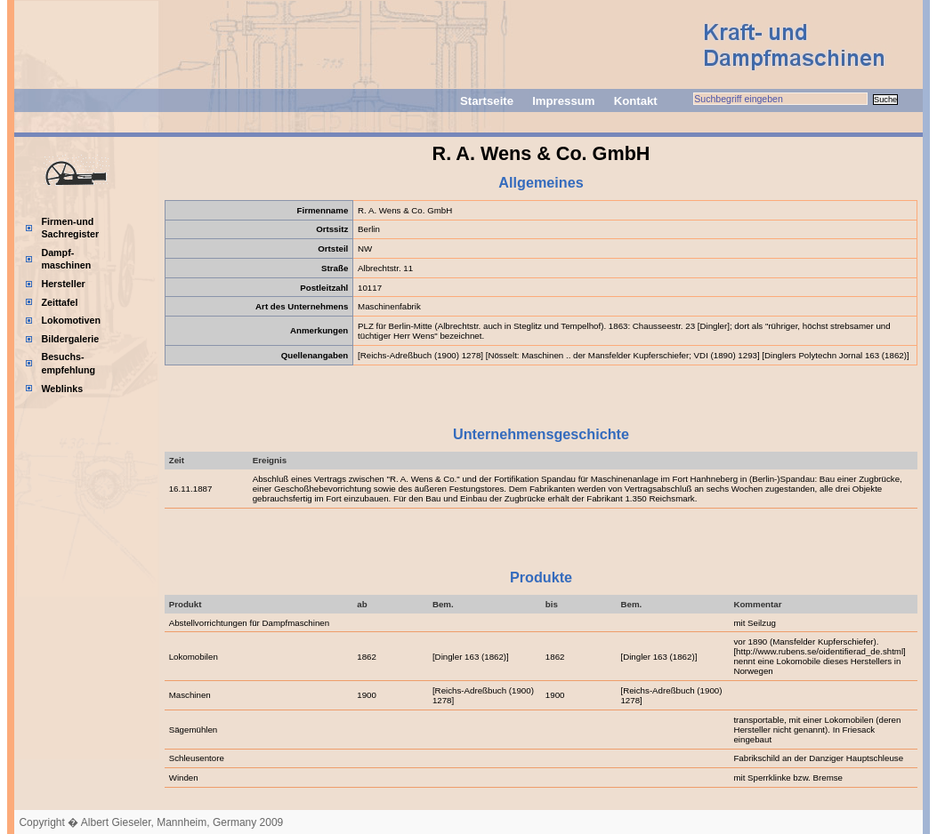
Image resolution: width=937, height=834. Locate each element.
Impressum (563, 101)
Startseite (486, 101)
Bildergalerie (70, 338)
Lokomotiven (71, 320)
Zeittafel (59, 302)
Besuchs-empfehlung (68, 363)
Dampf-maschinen (66, 259)
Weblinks (62, 388)
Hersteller (63, 283)
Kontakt (636, 101)
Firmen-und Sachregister (70, 228)
